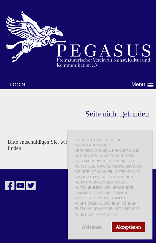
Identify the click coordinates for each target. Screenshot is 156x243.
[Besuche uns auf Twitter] (31, 186)
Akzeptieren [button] (128, 227)
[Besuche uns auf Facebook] (9, 186)
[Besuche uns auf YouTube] (20, 186)
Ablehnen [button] (92, 227)
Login (17, 84)
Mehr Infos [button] (106, 215)
